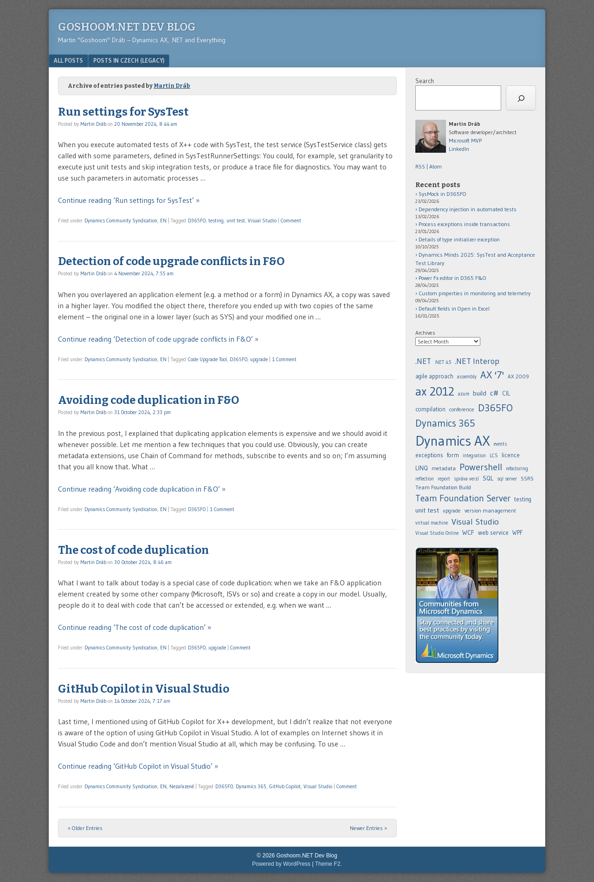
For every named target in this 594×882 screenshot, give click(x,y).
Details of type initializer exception (459, 239)
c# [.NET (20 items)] (494, 392)
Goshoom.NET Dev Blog (127, 26)
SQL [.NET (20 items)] (488, 478)
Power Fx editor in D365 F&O (452, 277)
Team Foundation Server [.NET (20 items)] (462, 498)
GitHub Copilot (285, 786)
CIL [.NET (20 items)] (506, 393)
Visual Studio (262, 220)
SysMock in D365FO (442, 193)
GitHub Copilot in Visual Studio (143, 688)
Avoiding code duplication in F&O (148, 400)
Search (424, 80)
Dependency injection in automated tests (468, 209)
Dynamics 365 (251, 786)
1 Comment (284, 359)
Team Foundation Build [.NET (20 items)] (443, 487)
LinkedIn (459, 148)
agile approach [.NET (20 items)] (434, 376)
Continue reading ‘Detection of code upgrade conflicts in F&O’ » (158, 339)
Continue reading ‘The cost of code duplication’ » (134, 627)
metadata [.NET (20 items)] (444, 468)
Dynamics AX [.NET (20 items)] (452, 440)
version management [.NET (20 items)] (490, 510)
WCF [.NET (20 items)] (468, 532)
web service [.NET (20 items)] (493, 532)
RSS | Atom (428, 166)
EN (163, 220)
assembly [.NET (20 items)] (467, 377)
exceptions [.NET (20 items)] (429, 455)
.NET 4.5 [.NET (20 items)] (443, 362)
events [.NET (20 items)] (500, 444)
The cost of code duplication (133, 550)
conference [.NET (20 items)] (461, 409)
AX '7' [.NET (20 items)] (492, 375)
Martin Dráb (172, 86)
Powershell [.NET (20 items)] (480, 467)
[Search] (521, 97)
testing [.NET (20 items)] (522, 499)
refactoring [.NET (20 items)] (517, 469)
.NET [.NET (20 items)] (423, 361)
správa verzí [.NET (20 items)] (466, 479)
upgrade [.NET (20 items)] (452, 510)
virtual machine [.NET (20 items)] (431, 523)
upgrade (259, 359)
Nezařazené (181, 786)
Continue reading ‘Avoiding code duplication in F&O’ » (142, 488)
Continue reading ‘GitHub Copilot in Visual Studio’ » (138, 766)
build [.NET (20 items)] (479, 393)
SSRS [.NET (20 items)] (527, 478)
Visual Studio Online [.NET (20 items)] (436, 533)
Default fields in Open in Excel (454, 308)
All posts (68, 60)
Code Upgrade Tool (207, 359)
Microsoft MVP (465, 140)
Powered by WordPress (281, 864)
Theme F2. (328, 864)
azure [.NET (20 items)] (463, 394)
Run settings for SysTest (123, 111)
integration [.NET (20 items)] (474, 456)
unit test (235, 220)
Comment (291, 220)
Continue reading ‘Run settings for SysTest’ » (129, 200)
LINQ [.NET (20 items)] (421, 468)
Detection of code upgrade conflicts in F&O (171, 261)
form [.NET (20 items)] (453, 455)
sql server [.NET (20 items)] (507, 479)
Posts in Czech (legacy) (128, 60)
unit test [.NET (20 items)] (427, 510)
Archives (425, 332)
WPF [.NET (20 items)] (517, 532)
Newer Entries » (368, 827)
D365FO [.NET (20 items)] (495, 408)
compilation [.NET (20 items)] (430, 409)
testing (216, 220)
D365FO (197, 220)
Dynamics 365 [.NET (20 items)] (445, 423)
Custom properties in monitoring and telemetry (474, 293)
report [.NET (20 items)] (444, 479)
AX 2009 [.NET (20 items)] (518, 376)
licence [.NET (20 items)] (511, 455)
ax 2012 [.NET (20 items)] (434, 391)
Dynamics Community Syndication (120, 220)
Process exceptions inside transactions (464, 223)
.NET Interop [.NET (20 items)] (477, 361)
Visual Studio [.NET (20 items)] (475, 521)
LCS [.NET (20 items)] (494, 456)
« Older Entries (85, 827)
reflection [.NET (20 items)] (424, 479)
